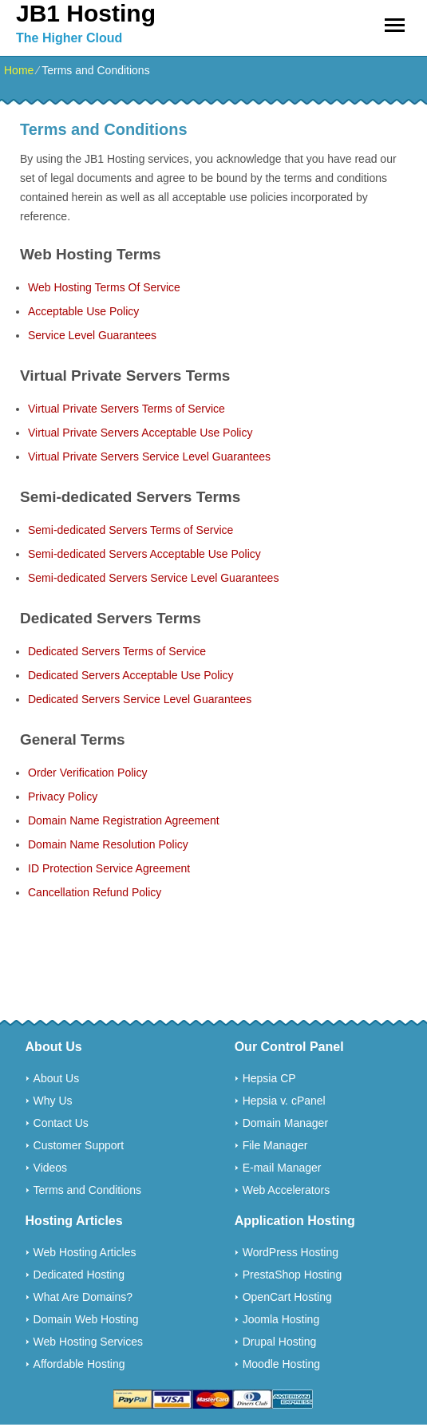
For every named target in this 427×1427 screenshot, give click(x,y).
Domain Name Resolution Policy (108, 844)
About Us (57, 1078)
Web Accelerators (286, 1190)
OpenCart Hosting (287, 1297)
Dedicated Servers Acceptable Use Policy (131, 675)
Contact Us (61, 1123)
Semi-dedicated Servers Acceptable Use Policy (144, 553)
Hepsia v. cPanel (284, 1100)
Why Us (53, 1100)
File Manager (275, 1145)
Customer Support (79, 1145)
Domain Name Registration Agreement (123, 820)
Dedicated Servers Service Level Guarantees (139, 699)
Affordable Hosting (79, 1364)
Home (19, 70)
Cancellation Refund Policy (94, 892)
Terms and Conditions (87, 1190)
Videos (51, 1167)
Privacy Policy (62, 796)
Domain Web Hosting (86, 1319)
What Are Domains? (83, 1297)
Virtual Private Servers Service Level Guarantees (149, 456)
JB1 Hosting (86, 13)
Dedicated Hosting (79, 1274)
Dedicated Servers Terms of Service (117, 651)
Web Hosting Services (88, 1341)
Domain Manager (285, 1123)
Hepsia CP (269, 1078)
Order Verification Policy (87, 772)
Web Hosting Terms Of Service (104, 287)
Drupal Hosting (280, 1341)
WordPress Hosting (290, 1252)
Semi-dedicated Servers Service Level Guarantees (153, 577)
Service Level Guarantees (92, 335)
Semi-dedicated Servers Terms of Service (130, 530)
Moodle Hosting (281, 1364)
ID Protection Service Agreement (109, 868)
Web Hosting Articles (85, 1252)
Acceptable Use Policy (83, 311)
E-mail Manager (282, 1167)
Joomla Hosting (281, 1319)
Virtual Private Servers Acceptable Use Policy (140, 432)
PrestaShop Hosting (292, 1274)
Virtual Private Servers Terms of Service (126, 408)
